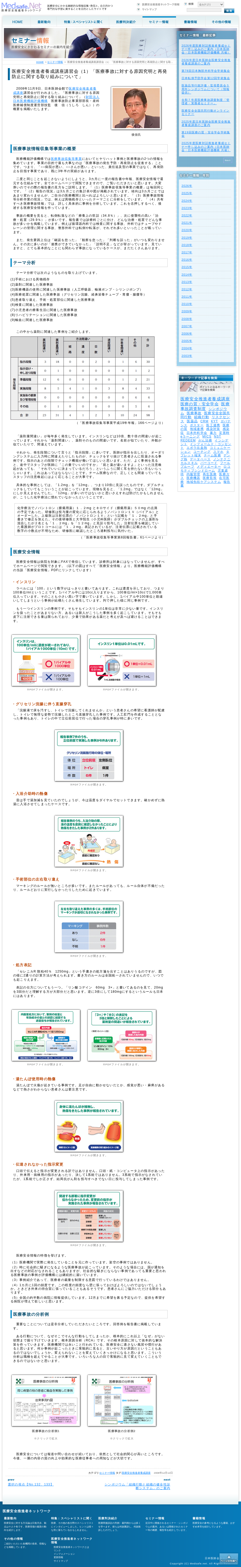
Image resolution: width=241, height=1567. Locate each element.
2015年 (187, 267)
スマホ (218, 452)
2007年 (187, 326)
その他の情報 (13, 1538)
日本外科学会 (197, 433)
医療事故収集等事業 (66, 159)
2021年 (187, 222)
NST (217, 436)
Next (228, 160)
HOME (40, 62)
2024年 (187, 200)
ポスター (197, 425)
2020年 (187, 230)
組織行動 (201, 417)
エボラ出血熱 (197, 448)
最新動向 (10, 1518)
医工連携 (213, 425)
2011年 (187, 296)
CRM (204, 421)
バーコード (209, 463)
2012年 (187, 289)
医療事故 (194, 413)
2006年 (187, 333)
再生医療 (210, 474)
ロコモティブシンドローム (205, 468)
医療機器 (193, 478)
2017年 (187, 252)
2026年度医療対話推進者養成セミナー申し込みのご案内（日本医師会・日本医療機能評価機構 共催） (206, 49)
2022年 (187, 215)
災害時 (224, 433)
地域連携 (197, 429)
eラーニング (190, 436)
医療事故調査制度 (205, 406)
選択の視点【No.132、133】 (31, 1484)
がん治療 (205, 440)
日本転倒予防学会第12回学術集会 (206, 78)
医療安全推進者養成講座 (136, 1472)
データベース (200, 459)
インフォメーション (64, 1554)
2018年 (187, 245)
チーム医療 (212, 455)
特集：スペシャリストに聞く (72, 1518)
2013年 (187, 281)
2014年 (187, 274)
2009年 (187, 311)
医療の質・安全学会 (199, 404)
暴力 (213, 433)
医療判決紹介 (107, 1518)
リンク (57, 1550)
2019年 (187, 237)
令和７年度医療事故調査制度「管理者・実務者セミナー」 (205, 101)
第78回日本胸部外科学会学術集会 (206, 70)
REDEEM (188, 440)
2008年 (187, 318)
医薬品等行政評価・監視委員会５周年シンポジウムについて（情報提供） (205, 89)
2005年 (187, 340)
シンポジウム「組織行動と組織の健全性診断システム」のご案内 (137, 1486)
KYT (214, 421)
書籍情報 (199, 1518)
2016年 (187, 259)
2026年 (187, 185)
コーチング (202, 452)
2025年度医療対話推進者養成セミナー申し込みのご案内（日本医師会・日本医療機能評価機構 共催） (206, 146)
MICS (206, 436)
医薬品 (192, 421)
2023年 (187, 208)
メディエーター (209, 466)
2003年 (187, 355)
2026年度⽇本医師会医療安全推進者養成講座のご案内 (206, 61)
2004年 (187, 348)
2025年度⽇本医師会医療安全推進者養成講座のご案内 (206, 123)
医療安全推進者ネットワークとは (71, 1547)
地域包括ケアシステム (204, 482)
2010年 (187, 303)
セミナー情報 (107, 1472)
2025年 (187, 193)
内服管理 (193, 474)
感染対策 (213, 429)
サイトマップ (61, 1561)
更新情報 (58, 1557)
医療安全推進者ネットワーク (27, 1511)
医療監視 (210, 478)
